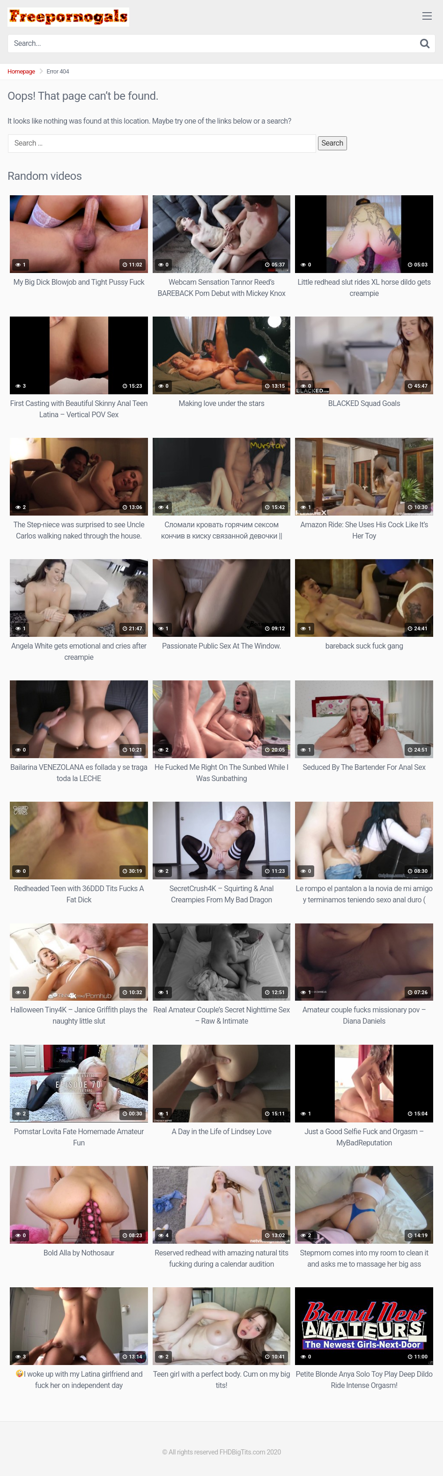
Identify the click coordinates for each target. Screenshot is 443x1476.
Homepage (21, 71)
